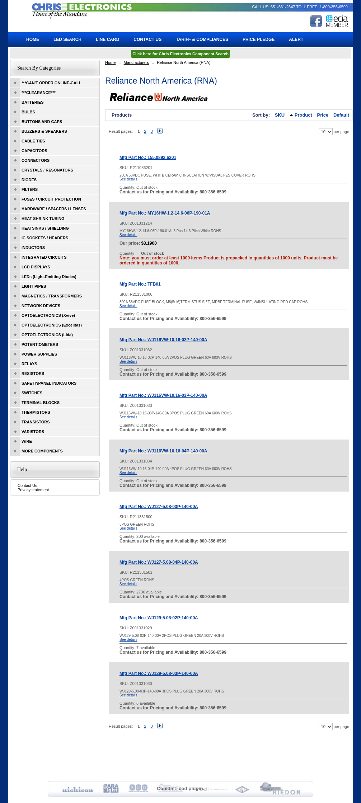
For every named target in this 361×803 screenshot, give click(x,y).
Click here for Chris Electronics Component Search (180, 54)
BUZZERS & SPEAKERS (44, 131)
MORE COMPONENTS (42, 451)
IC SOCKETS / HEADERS (45, 238)
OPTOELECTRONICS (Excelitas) (52, 325)
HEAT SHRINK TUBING (43, 218)
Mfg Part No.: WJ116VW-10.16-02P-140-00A (163, 339)
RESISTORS (33, 373)
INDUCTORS (33, 247)
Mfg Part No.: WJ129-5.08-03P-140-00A (158, 673)
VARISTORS (33, 431)
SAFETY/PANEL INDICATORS (49, 383)
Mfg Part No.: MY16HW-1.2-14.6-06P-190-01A (164, 213)
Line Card (107, 39)
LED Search (67, 39)
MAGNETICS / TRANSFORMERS (52, 296)
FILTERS (30, 189)
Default (341, 115)
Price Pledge (259, 39)
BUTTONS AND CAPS (42, 121)
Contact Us (27, 485)
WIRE (27, 441)
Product (303, 115)
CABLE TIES (33, 141)
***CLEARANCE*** (39, 92)
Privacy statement (33, 490)
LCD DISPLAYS (36, 267)
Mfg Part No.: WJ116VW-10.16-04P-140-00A (163, 451)
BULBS (28, 112)
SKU (280, 115)
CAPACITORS (34, 151)
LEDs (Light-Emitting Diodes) (49, 276)
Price (323, 115)
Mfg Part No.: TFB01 (140, 284)
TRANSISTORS (36, 422)
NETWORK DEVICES (41, 306)
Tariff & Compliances (202, 39)
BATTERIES (33, 102)
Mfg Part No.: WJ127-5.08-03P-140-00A (158, 506)
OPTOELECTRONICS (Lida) (47, 335)
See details (128, 179)
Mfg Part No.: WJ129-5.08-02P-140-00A (158, 617)
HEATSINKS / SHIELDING (45, 228)
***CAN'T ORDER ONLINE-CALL (51, 83)
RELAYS (29, 364)
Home (110, 62)
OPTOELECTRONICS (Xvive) (48, 315)
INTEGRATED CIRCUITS (44, 257)
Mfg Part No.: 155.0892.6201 (147, 157)
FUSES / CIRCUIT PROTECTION (51, 199)
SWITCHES (32, 393)
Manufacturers (136, 62)
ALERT (296, 39)
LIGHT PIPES (34, 286)
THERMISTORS (36, 412)
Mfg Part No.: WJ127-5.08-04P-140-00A (158, 562)
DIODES (29, 180)
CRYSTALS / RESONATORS (47, 170)
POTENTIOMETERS (40, 344)
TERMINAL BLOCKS (41, 402)
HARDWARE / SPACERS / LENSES (54, 209)
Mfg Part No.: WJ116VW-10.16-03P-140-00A (163, 395)
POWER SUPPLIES (39, 354)
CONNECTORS (36, 160)
